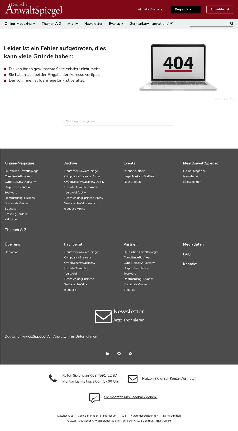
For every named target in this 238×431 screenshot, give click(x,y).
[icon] (103, 320)
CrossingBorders (16, 214)
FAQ (187, 254)
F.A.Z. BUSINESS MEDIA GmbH (152, 421)
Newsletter (191, 176)
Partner (130, 244)
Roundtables (132, 182)
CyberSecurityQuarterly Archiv (84, 182)
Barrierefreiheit (171, 416)
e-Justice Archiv (74, 209)
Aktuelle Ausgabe (150, 9)
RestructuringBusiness (20, 198)
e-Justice (11, 219)
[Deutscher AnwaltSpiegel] (33, 9)
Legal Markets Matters (139, 176)
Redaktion (11, 252)
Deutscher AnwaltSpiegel (22, 171)
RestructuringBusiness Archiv (83, 198)
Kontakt (190, 264)
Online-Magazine (194, 171)
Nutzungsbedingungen (144, 416)
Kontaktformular (183, 378)
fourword (11, 192)
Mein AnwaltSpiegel (200, 163)
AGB (123, 416)
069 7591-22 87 (103, 375)
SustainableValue (16, 203)
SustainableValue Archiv (80, 203)
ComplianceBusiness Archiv (82, 176)
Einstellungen (192, 182)
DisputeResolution (17, 187)
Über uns (12, 244)
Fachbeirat (73, 244)
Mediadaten (193, 244)
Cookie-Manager (88, 416)
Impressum (109, 416)
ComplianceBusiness (18, 176)
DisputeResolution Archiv (81, 187)
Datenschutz (65, 416)
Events (129, 163)
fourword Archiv (75, 192)
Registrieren (184, 9)
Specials (10, 209)
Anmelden (218, 9)
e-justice (129, 290)
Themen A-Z (15, 229)
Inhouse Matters (135, 171)
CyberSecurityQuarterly (20, 182)
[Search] (231, 23)
